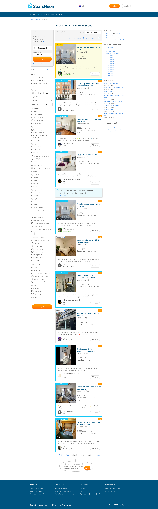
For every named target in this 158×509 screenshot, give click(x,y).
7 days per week (38, 114)
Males (35, 180)
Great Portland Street (112, 53)
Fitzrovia (108, 49)
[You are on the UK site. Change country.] (82, 6)
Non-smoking (37, 246)
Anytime (35, 90)
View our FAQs (112, 128)
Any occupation (38, 190)
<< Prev (66, 455)
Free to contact (38, 291)
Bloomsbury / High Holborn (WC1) (114, 87)
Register (114, 6)
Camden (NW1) (109, 91)
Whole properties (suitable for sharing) (41, 136)
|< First (59, 455)
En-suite (35, 153)
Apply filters (42, 307)
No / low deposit (38, 294)
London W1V (110, 71)
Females (35, 177)
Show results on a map (76, 38)
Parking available (38, 255)
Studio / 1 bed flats (39, 132)
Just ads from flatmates (40, 276)
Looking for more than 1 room (42, 168)
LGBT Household (38, 220)
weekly (35, 80)
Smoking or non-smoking (41, 240)
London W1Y (110, 75)
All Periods (36, 112)
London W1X (110, 73)
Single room (37, 149)
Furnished (36, 159)
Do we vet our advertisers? (114, 38)
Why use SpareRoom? (38, 491)
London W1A (110, 57)
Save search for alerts (92, 38)
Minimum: (35, 100)
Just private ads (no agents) (42, 273)
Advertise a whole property (64, 494)
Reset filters (47, 69)
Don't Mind (36, 175)
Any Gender (37, 199)
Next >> (99, 455)
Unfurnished (37, 162)
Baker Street (109, 47)
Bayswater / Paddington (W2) (113, 101)
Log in (126, 6)
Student (35, 195)
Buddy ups (40, 41)
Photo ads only (38, 288)
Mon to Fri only (38, 117)
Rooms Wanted (40, 39)
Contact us (84, 489)
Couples (35, 183)
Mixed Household (38, 207)
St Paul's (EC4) (109, 109)
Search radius (37, 52)
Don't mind (36, 270)
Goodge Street (110, 51)
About (36, 489)
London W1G (110, 59)
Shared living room (39, 252)
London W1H (110, 61)
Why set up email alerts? (113, 36)
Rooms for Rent (40, 37)
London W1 (109, 55)
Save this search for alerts (42, 64)
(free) (38, 505)
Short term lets (37, 123)
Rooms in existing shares (41, 130)
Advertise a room (61, 489)
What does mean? (113, 34)
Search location (37, 45)
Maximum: (35, 104)
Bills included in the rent (40, 83)
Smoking (36, 243)
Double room (37, 147)
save (87, 468)
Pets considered (38, 249)
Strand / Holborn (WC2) (111, 83)
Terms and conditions (112, 489)
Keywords (34, 297)
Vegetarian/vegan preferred (41, 223)
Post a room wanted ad (63, 491)
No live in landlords (39, 282)
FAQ (81, 491)
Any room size (37, 144)
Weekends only (38, 120)
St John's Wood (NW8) (111, 105)
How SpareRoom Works (38, 494)
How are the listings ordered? (115, 40)
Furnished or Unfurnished (41, 156)
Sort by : (90, 32)
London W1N (110, 65)
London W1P (110, 67)
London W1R (110, 69)
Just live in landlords (39, 279)
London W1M (110, 63)
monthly (44, 80)
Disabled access (38, 257)
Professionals (37, 193)
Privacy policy (110, 491)
